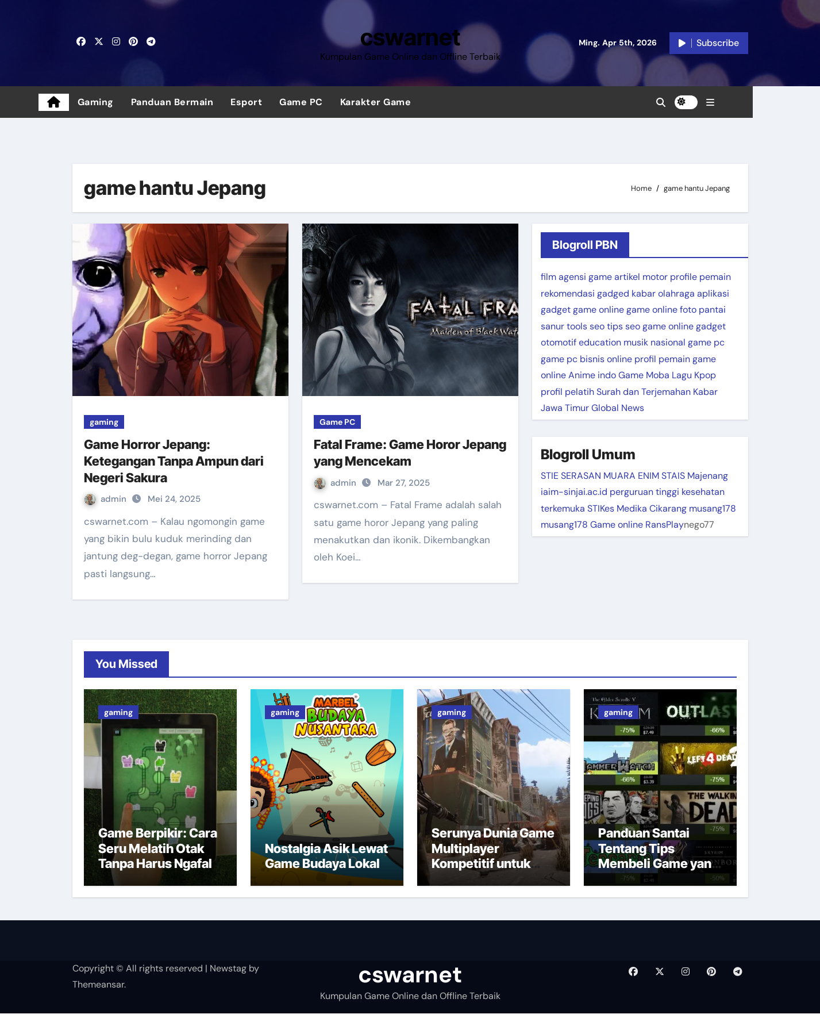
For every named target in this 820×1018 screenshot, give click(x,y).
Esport (280, 102)
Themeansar (98, 989)
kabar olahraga (663, 293)
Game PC (335, 102)
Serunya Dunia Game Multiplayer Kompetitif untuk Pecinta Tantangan (493, 861)
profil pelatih (567, 392)
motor (655, 277)
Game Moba (643, 375)
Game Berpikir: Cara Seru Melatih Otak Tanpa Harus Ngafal (157, 853)
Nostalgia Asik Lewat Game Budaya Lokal (326, 860)
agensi (572, 277)
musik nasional (654, 342)
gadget (556, 310)
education (600, 342)
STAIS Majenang (694, 476)
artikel (627, 277)
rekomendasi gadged (585, 293)
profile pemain (700, 277)
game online (598, 310)
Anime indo (592, 375)
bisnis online (606, 359)
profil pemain (662, 359)
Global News (617, 408)
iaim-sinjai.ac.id (574, 492)
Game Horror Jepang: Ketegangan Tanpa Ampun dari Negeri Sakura (174, 461)
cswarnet (410, 37)
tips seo (623, 326)
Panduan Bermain (206, 102)
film (548, 277)
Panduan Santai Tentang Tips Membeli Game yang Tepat (658, 861)
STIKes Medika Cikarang (637, 508)
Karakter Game (409, 102)
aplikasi (713, 293)
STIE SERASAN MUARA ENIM (600, 476)
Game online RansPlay (637, 524)
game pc (706, 342)
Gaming (129, 102)
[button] (744, 102)
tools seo (586, 326)
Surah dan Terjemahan (643, 392)
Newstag (228, 973)
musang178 (712, 508)
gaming (104, 422)
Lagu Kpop (694, 375)
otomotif (558, 342)
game (600, 277)
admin (106, 499)
